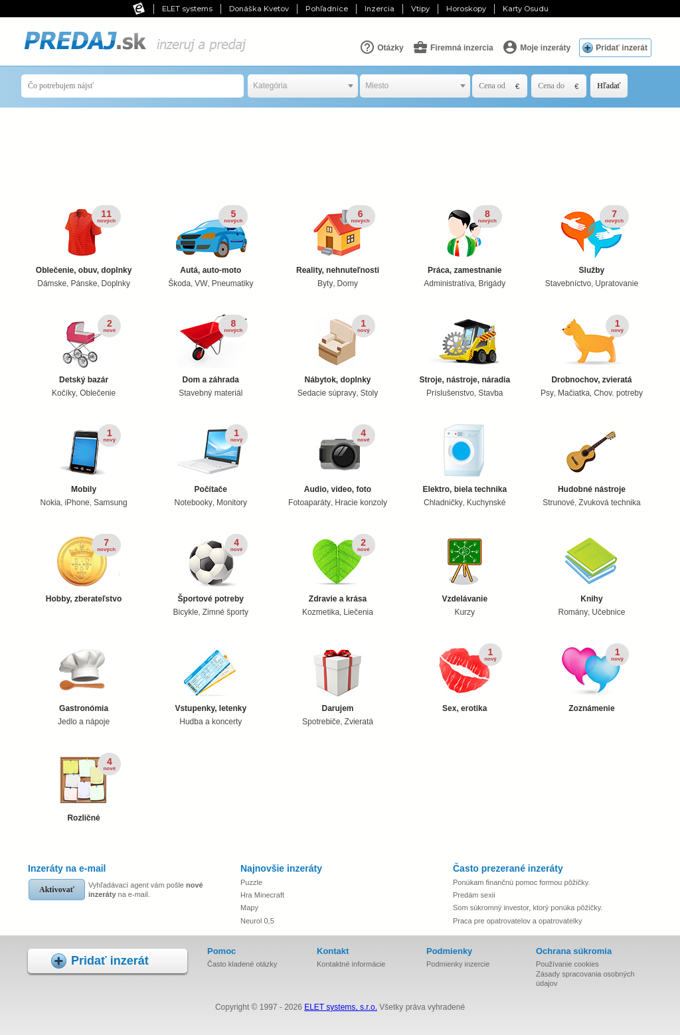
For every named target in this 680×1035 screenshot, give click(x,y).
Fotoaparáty (309, 502)
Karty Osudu (526, 8)
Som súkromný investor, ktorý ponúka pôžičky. (527, 908)
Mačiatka (574, 393)
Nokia (51, 502)
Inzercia (379, 8)
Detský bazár (83, 349)
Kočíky (64, 393)
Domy (347, 283)
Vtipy (420, 8)
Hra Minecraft (262, 895)
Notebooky (193, 502)
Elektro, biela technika (464, 459)
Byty (325, 283)
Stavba (490, 393)
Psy (547, 393)
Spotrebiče (321, 721)
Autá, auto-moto (211, 240)
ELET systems (187, 8)
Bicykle (186, 612)
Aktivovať (56, 889)
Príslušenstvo (450, 393)
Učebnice (608, 612)
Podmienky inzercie (457, 964)
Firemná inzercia (452, 47)
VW (201, 283)
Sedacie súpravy (327, 393)
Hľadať (608, 85)
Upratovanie (616, 283)
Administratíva (449, 283)
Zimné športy (225, 612)
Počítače (211, 459)
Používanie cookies (567, 964)
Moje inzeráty (536, 47)
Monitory (231, 502)
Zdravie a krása (338, 568)
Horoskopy (466, 8)
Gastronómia (83, 678)
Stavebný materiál (210, 393)
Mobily (83, 459)
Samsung (111, 502)
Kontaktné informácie (351, 964)
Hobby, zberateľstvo (84, 568)
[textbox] (303, 86)
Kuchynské (486, 502)
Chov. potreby (618, 393)
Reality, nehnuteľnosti (337, 240)
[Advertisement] (343, 151)
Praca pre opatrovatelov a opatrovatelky (517, 921)
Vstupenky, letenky (210, 678)
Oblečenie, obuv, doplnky (83, 240)
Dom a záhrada (210, 349)
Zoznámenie (591, 678)
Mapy (249, 908)
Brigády (491, 283)
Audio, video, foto (337, 459)
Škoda (179, 283)
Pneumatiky (233, 283)
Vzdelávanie (464, 568)
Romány (573, 612)
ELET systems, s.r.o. (340, 1007)
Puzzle (251, 882)
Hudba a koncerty (210, 721)
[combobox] (303, 86)
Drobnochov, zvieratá (591, 349)
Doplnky (116, 283)
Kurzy (464, 612)
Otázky (381, 47)
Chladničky (443, 502)
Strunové (558, 502)
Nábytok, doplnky (338, 349)
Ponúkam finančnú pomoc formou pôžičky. (521, 882)
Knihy (591, 568)
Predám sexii (474, 895)
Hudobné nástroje (592, 459)
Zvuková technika (609, 502)
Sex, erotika (464, 678)
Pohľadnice (326, 8)
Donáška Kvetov (259, 8)
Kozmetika (320, 612)
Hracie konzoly (361, 502)
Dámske (51, 283)
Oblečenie (98, 393)
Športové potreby (211, 568)
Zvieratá (359, 721)
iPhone (76, 502)
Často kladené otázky (242, 964)
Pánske (83, 283)
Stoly (370, 393)
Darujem (338, 678)
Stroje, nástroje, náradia (464, 349)
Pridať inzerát (621, 47)
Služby (591, 240)
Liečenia (358, 612)
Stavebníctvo (568, 283)
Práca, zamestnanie (464, 240)
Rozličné (83, 788)
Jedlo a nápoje (84, 721)
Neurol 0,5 (257, 921)
